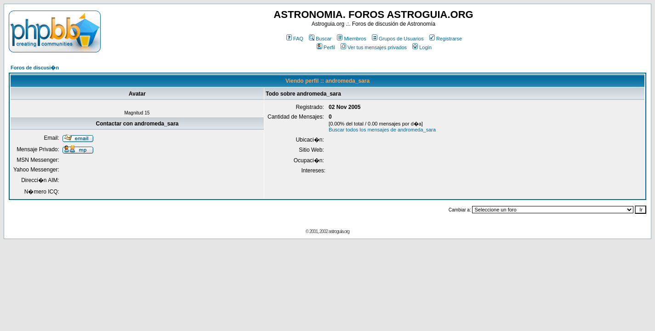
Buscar (320, 38)
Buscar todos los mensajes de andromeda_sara (382, 129)
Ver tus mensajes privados (374, 47)
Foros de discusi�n (35, 67)
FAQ (294, 38)
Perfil (326, 47)
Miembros (351, 38)
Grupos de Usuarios (398, 38)
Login (422, 47)
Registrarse (445, 38)
